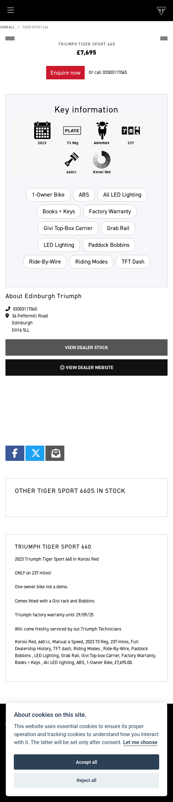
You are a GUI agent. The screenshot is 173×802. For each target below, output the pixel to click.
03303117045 (115, 72)
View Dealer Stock (86, 347)
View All (7, 27)
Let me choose (140, 742)
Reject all (86, 780)
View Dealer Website (86, 367)
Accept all (86, 762)
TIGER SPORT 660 (35, 27)
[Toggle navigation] (7, 12)
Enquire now (65, 72)
